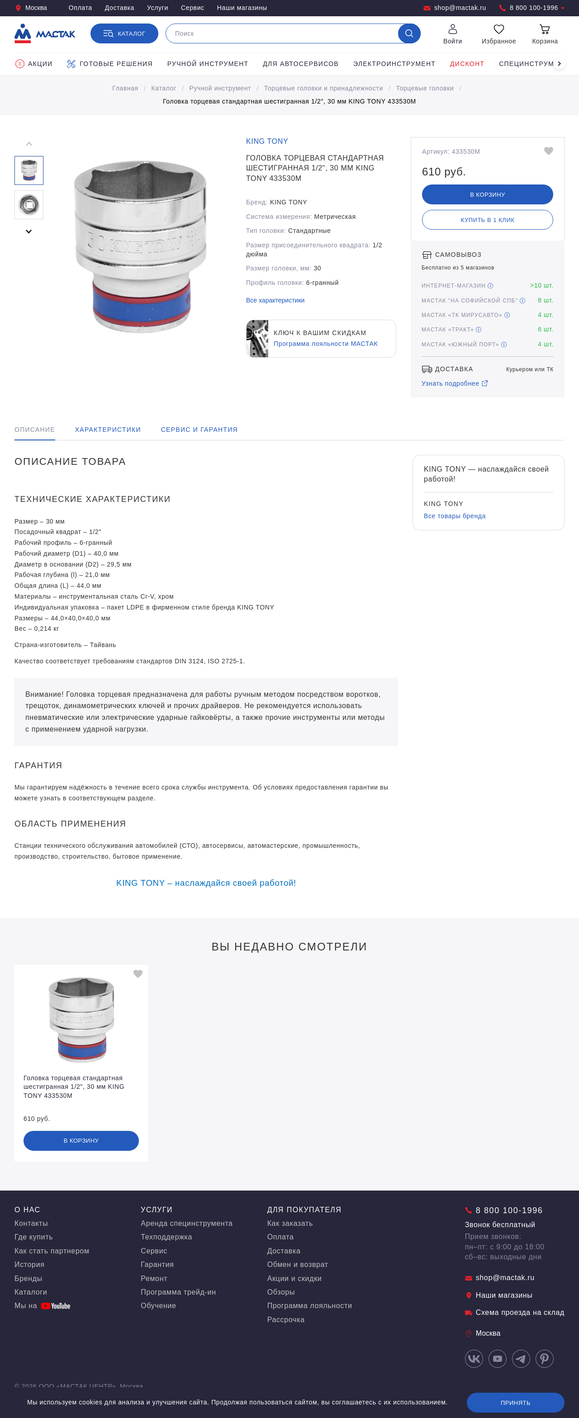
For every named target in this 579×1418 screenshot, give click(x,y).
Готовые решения (109, 63)
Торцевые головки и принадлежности (323, 88)
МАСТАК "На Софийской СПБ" (473, 301)
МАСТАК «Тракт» (451, 329)
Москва (30, 8)
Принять (516, 1402)
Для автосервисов (301, 63)
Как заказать (290, 1223)
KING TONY (267, 141)
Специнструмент (533, 63)
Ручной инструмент (208, 63)
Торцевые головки (425, 88)
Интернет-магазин (457, 286)
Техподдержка (166, 1237)
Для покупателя (304, 1210)
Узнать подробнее (455, 383)
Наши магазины (242, 7)
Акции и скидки (294, 1278)
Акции (33, 63)
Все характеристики (275, 300)
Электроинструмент (394, 63)
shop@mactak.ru (454, 8)
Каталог (164, 88)
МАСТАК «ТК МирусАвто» (466, 315)
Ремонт (154, 1278)
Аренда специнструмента (187, 1223)
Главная (125, 88)
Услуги (157, 7)
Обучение (158, 1305)
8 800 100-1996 (532, 8)
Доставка (119, 7)
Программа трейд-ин (178, 1292)
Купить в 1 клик (488, 220)
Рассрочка (286, 1319)
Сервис (192, 7)
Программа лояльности (309, 1305)
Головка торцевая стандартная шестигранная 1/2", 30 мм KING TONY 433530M (289, 101)
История (29, 1264)
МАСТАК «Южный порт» (464, 344)
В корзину (487, 194)
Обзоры (281, 1292)
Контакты (31, 1223)
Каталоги (30, 1292)
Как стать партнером (52, 1251)
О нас (27, 1210)
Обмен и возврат (297, 1264)
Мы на (42, 1305)
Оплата (80, 7)
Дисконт (467, 63)
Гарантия (157, 1264)
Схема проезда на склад (515, 1312)
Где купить (33, 1237)
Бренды (28, 1278)
